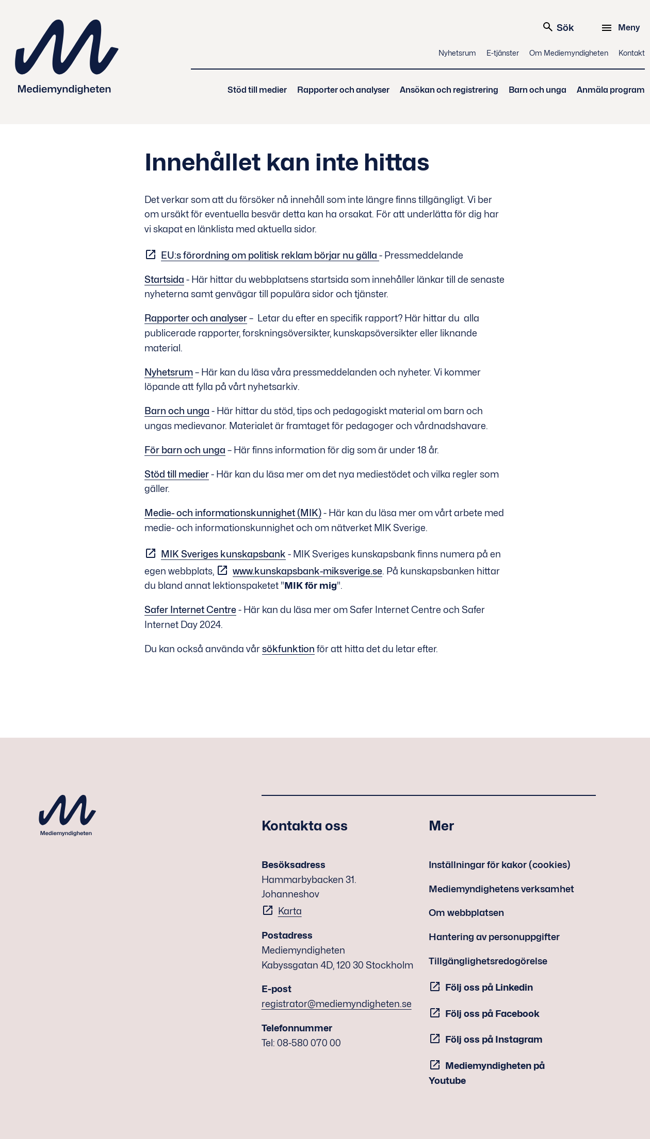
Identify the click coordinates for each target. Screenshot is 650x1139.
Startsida (164, 279)
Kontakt (632, 52)
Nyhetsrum (457, 52)
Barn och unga (537, 90)
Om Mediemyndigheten (568, 52)
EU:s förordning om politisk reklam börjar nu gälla (270, 255)
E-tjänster (502, 52)
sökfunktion (288, 648)
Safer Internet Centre (190, 609)
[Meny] (622, 27)
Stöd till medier (257, 90)
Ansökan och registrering (449, 90)
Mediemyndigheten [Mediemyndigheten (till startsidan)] (67, 57)
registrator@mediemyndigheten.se (337, 1003)
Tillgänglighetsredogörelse (488, 961)
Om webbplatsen (466, 912)
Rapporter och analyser (343, 90)
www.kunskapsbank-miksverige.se (307, 571)
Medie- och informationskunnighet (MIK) (232, 512)
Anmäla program (611, 90)
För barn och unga (184, 450)
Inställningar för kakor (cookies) (500, 864)
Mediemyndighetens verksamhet (501, 888)
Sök (558, 27)
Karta (290, 911)
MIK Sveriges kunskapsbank (223, 554)
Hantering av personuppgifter (494, 936)
